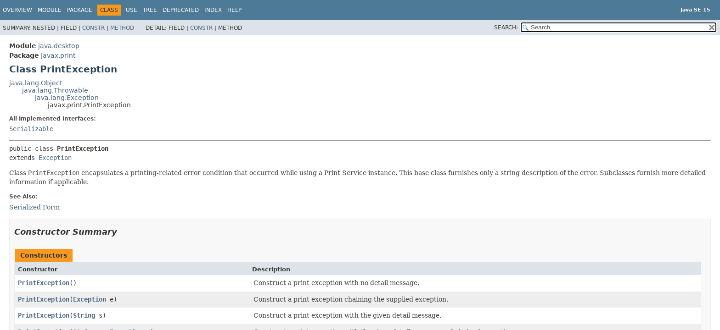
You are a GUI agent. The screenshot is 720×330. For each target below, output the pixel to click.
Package (79, 10)
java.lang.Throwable (55, 90)
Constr (93, 28)
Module (50, 10)
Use (131, 10)
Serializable (31, 128)
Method (122, 28)
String (84, 315)
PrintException (43, 282)
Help (234, 10)
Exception (55, 157)
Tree (150, 10)
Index (213, 10)
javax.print (58, 55)
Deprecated (181, 10)
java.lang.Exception (67, 97)
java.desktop (58, 46)
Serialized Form (34, 207)
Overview (17, 10)
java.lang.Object (35, 83)
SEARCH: (506, 27)
